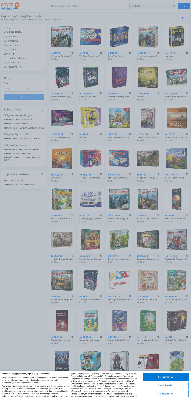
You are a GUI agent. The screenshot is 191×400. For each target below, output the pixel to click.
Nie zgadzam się (165, 394)
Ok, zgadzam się (165, 377)
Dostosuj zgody (165, 385)
